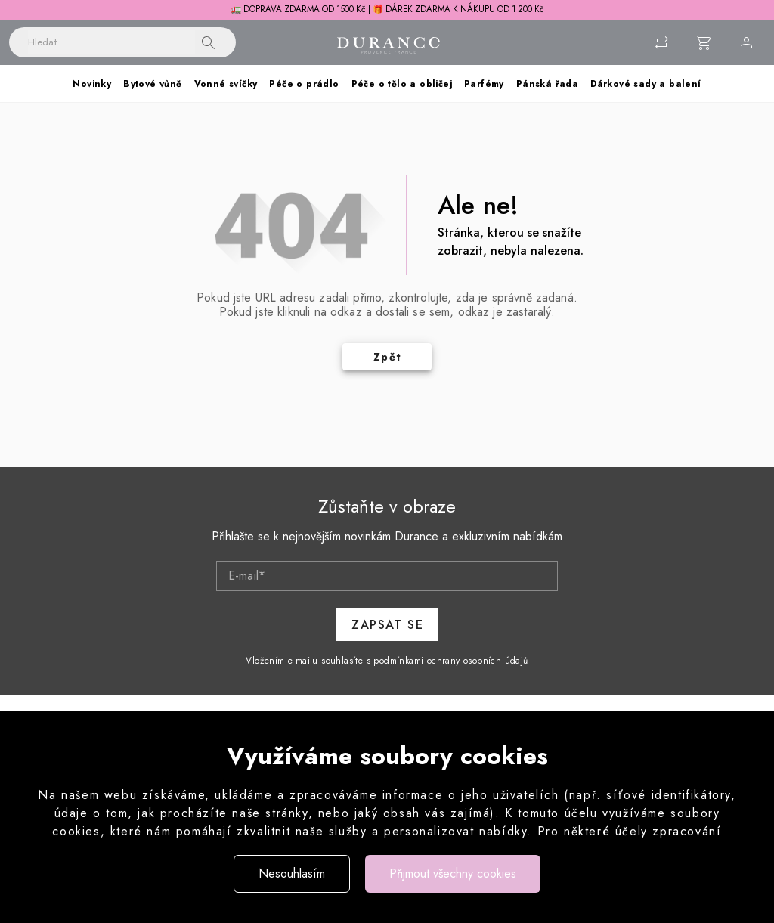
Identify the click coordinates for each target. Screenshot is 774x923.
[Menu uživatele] (747, 42)
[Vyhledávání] (111, 42)
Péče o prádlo (304, 84)
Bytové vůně (152, 84)
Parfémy (484, 84)
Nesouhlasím (292, 873)
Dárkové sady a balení (645, 84)
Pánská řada (547, 84)
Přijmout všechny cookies (452, 873)
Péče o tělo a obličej (401, 84)
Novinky (92, 84)
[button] (209, 42)
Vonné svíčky (226, 84)
